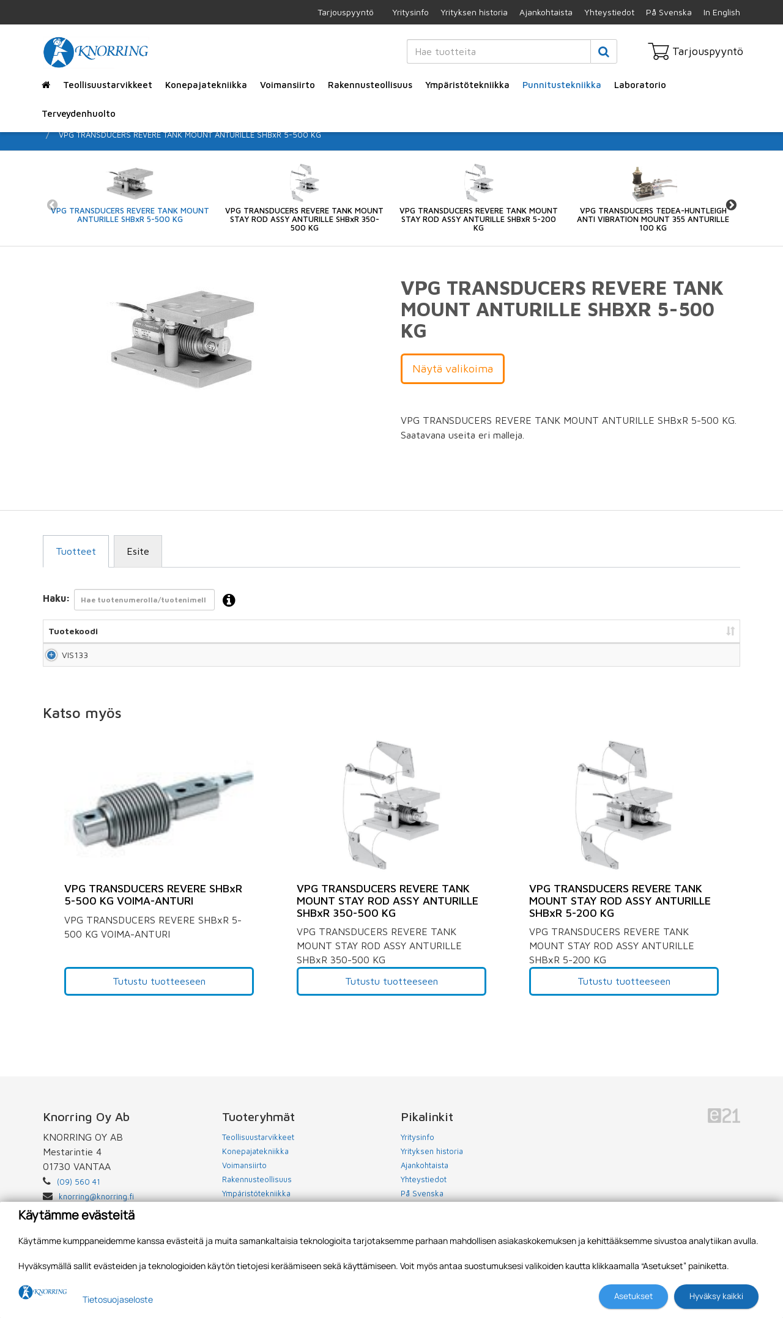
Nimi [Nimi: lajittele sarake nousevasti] (147, 631)
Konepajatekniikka (206, 85)
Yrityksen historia (474, 12)
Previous (52, 204)
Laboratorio (640, 85)
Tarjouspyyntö (345, 12)
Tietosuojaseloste (118, 1299)
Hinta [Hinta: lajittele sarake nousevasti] (586, 631)
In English (721, 12)
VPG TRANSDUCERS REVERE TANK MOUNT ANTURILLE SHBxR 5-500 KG (190, 134)
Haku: (143, 601)
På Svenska (669, 12)
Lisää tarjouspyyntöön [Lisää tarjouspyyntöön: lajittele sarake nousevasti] (673, 631)
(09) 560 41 (78, 1193)
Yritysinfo (410, 12)
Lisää (717, 660)
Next (731, 204)
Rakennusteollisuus (370, 85)
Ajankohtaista (546, 12)
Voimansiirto (287, 85)
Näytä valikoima (452, 368)
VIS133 (61, 660)
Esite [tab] (138, 551)
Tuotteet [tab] (76, 551)
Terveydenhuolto (79, 113)
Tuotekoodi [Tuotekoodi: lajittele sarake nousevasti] (73, 631)
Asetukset (633, 1295)
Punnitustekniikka (561, 85)
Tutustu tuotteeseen (159, 992)
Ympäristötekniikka (467, 85)
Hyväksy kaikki (716, 1295)
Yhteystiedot (609, 12)
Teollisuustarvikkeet (107, 85)
